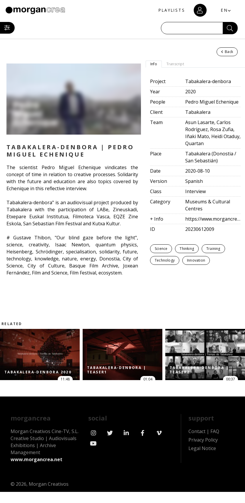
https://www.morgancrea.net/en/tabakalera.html (213, 219)
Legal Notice (202, 448)
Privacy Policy (203, 440)
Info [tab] (153, 63)
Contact (196, 431)
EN (223, 10)
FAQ (214, 431)
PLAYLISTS (169, 10)
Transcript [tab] (175, 63)
